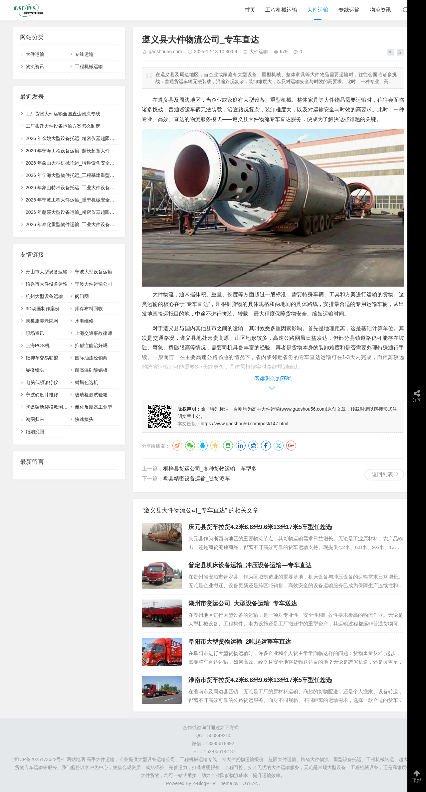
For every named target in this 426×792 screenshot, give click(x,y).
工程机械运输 (281, 10)
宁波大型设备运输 (93, 271)
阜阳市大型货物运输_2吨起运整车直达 (239, 641)
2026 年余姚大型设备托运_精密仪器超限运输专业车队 (82, 138)
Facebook (266, 446)
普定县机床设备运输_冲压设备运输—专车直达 (250, 565)
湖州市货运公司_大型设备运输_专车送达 (242, 603)
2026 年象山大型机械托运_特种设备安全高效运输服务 (82, 163)
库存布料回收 (89, 308)
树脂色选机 (86, 382)
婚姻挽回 (35, 431)
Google (291, 446)
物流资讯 (380, 10)
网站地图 (76, 759)
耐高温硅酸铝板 (91, 370)
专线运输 (349, 10)
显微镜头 (35, 370)
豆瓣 (228, 446)
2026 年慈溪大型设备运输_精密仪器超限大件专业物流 (82, 212)
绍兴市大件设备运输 (47, 284)
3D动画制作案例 (43, 308)
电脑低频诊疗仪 (42, 382)
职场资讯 (35, 333)
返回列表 (382, 474)
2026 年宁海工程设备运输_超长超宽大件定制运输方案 (82, 150)
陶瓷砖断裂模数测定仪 (49, 407)
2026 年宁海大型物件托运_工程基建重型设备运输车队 (82, 175)
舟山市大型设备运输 (47, 271)
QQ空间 (215, 446)
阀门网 (82, 296)
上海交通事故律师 (93, 333)
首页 (250, 10)
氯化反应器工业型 (93, 407)
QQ (203, 446)
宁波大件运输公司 (93, 284)
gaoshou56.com (165, 51)
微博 (177, 446)
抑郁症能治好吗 (91, 345)
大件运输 (317, 10)
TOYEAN (249, 783)
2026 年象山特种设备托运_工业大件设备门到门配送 (79, 187)
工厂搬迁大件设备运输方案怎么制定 (63, 126)
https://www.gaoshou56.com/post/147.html (244, 423)
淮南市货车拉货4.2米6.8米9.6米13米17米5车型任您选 (260, 680)
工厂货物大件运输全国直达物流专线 (63, 113)
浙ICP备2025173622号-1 (39, 759)
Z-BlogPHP (203, 783)
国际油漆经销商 (91, 357)
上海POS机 (38, 345)
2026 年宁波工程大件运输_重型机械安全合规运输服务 (82, 199)
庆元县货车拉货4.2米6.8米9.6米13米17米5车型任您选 (260, 527)
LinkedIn (241, 446)
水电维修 (84, 321)
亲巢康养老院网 (42, 321)
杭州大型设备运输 (44, 296)
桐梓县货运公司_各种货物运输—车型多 (210, 468)
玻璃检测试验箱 (91, 394)
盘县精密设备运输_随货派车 (196, 478)
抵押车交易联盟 (42, 357)
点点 (253, 446)
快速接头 (84, 419)
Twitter (279, 446)
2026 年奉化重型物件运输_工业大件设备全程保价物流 (82, 224)
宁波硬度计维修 (42, 394)
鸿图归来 (35, 419)
